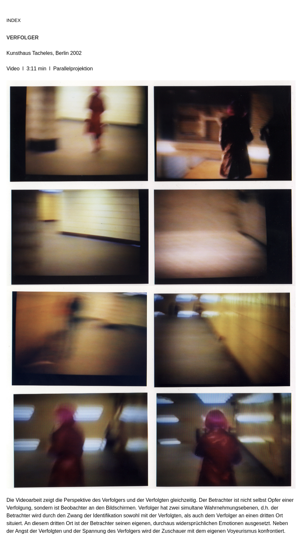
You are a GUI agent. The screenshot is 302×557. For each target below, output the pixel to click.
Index (13, 20)
